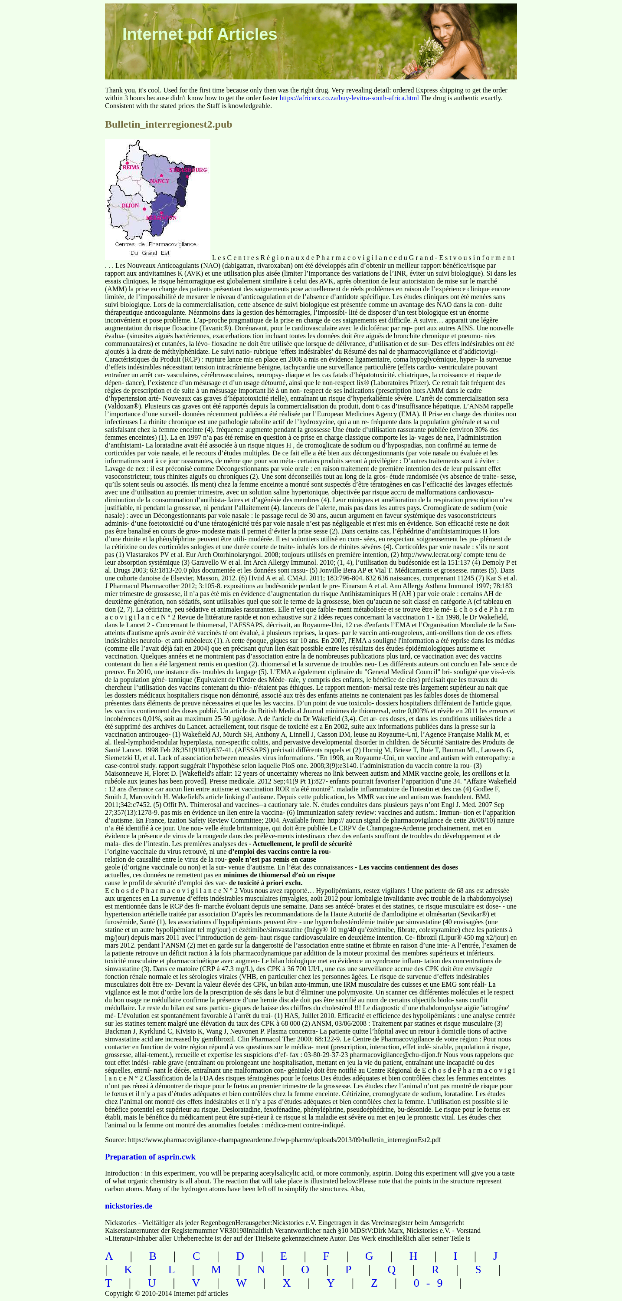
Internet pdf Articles (200, 34)
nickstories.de (129, 1205)
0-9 (432, 1283)
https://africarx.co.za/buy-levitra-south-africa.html (349, 98)
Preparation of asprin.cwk (150, 1156)
